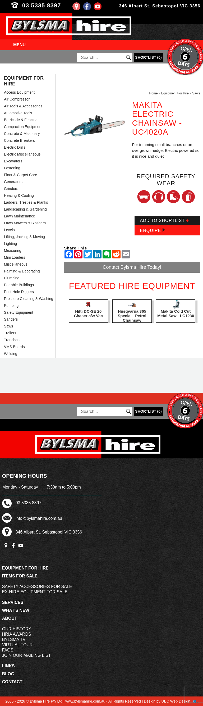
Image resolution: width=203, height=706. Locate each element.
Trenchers (12, 340)
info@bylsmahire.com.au (39, 518)
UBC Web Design (175, 701)
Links (8, 666)
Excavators (13, 161)
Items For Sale (20, 576)
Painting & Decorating (22, 271)
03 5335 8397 (50, 5)
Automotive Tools (18, 113)
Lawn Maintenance (19, 216)
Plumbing (11, 278)
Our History (16, 629)
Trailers (10, 333)
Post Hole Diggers (19, 292)
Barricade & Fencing (21, 120)
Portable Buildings (19, 285)
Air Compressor (17, 99)
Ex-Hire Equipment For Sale (35, 592)
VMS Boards (14, 347)
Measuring (12, 250)
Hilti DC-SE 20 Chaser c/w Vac (88, 313)
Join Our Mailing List (26, 655)
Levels (9, 230)
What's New (15, 610)
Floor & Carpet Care (20, 175)
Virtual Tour (17, 645)
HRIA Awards (16, 634)
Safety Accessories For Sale (37, 586)
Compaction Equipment (23, 127)
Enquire (152, 230)
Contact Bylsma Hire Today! (132, 267)
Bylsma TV (14, 639)
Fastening (12, 168)
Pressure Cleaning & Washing (28, 299)
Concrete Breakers (19, 140)
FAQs (7, 650)
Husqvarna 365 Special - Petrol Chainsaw (132, 315)
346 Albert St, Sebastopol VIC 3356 (159, 6)
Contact (12, 682)
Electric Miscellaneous (22, 154)
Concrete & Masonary (22, 133)
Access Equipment (19, 92)
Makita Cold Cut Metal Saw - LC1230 (175, 313)
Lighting (10, 244)
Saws (8, 326)
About (9, 618)
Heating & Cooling (19, 195)
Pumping (11, 305)
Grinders (11, 188)
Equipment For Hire (24, 80)
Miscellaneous (15, 264)
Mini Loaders (14, 257)
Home (153, 93)
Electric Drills (14, 147)
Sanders (11, 319)
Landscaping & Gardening (25, 209)
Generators (13, 182)
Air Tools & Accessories (23, 106)
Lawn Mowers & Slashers (25, 223)
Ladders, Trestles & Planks (26, 202)
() (148, 57)
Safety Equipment (18, 312)
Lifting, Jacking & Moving (24, 237)
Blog (8, 674)
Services (13, 602)
